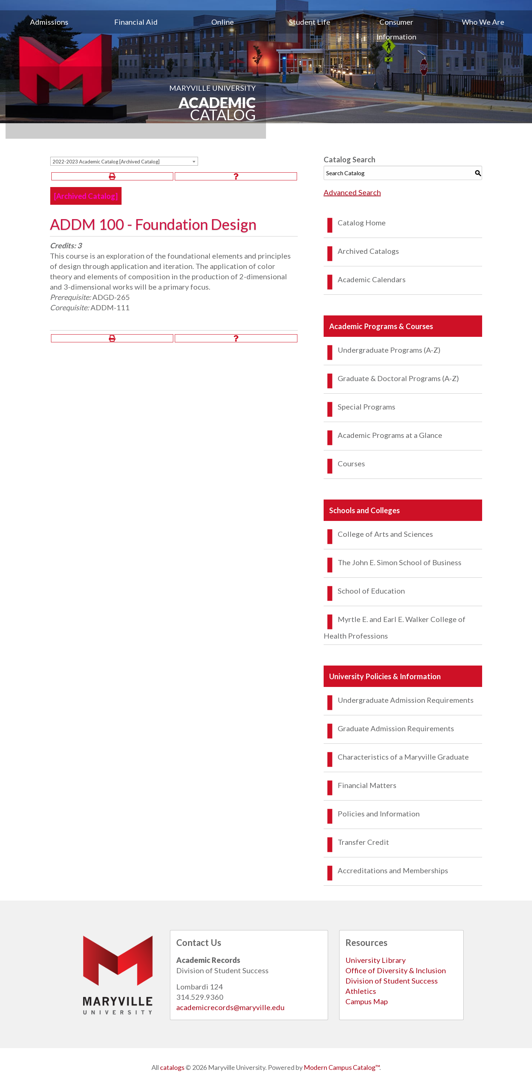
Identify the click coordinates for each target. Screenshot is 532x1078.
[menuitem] (49, 29)
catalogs (172, 1067)
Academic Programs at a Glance (390, 435)
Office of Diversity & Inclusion (395, 970)
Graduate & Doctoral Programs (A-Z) (398, 378)
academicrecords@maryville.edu (230, 1007)
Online (222, 21)
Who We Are (483, 21)
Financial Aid (136, 21)
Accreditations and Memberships (393, 870)
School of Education (371, 590)
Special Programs (366, 406)
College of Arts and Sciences (385, 533)
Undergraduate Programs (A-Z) (389, 349)
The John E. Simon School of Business (399, 562)
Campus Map (366, 1001)
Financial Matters (367, 785)
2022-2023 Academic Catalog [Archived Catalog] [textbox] (106, 162)
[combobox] (124, 161)
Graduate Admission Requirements (396, 728)
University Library (375, 960)
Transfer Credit (363, 841)
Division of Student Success (391, 980)
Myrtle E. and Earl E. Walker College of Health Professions (395, 627)
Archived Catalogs (368, 250)
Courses (351, 463)
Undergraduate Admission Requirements (406, 699)
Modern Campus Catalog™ (341, 1067)
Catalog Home (362, 222)
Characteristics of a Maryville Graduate (403, 756)
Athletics (360, 991)
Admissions (49, 21)
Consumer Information (396, 29)
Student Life (309, 21)
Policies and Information (379, 813)
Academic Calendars (372, 279)
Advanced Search (352, 192)
